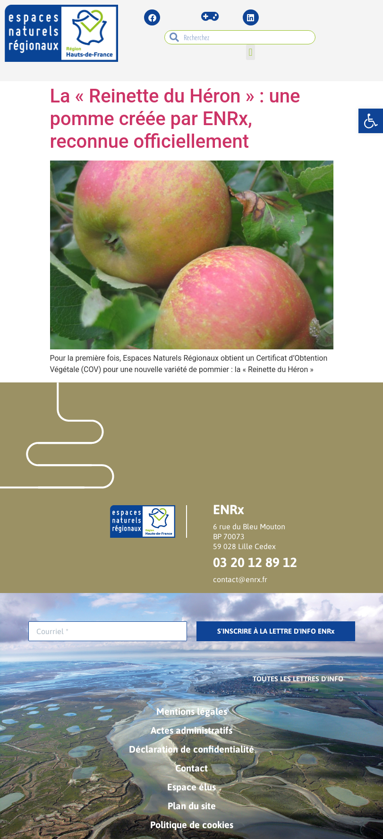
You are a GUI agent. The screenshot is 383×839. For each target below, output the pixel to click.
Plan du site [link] (192, 805)
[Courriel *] (107, 631)
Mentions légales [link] (191, 711)
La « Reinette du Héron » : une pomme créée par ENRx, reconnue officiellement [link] (175, 119)
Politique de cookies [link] (191, 824)
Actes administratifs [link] (191, 730)
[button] (250, 52)
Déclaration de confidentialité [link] (191, 749)
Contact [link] (191, 768)
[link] (370, 121)
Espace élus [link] (191, 786)
